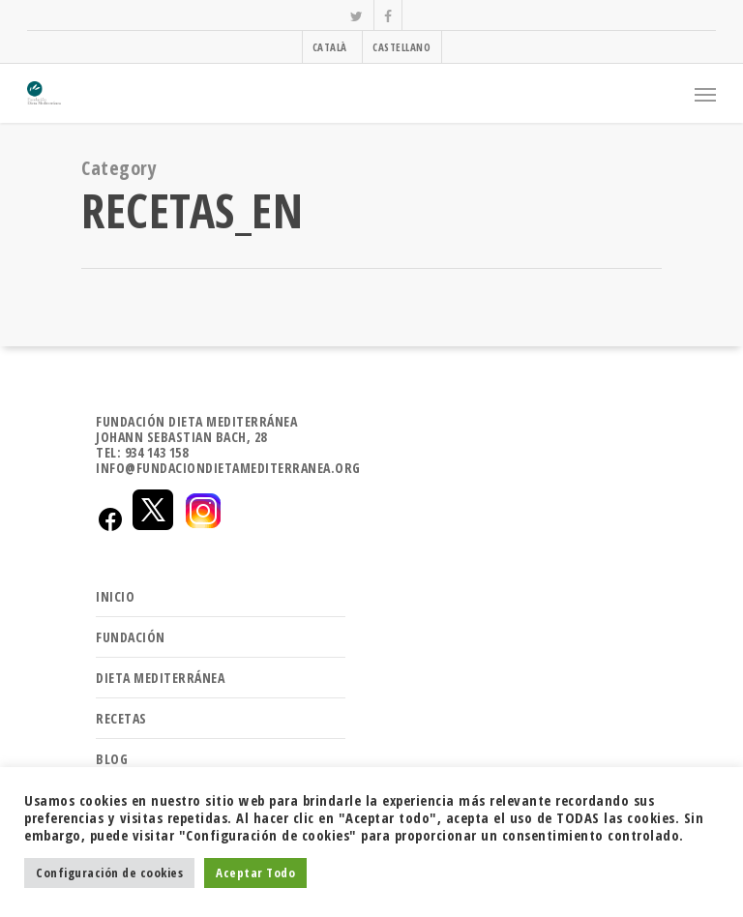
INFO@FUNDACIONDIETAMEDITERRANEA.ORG (228, 467)
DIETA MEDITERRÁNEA (160, 677)
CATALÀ (329, 47)
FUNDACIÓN (130, 637)
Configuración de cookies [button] (109, 872)
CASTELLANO (401, 47)
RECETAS (121, 718)
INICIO (115, 596)
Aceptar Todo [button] (255, 872)
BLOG (112, 759)
